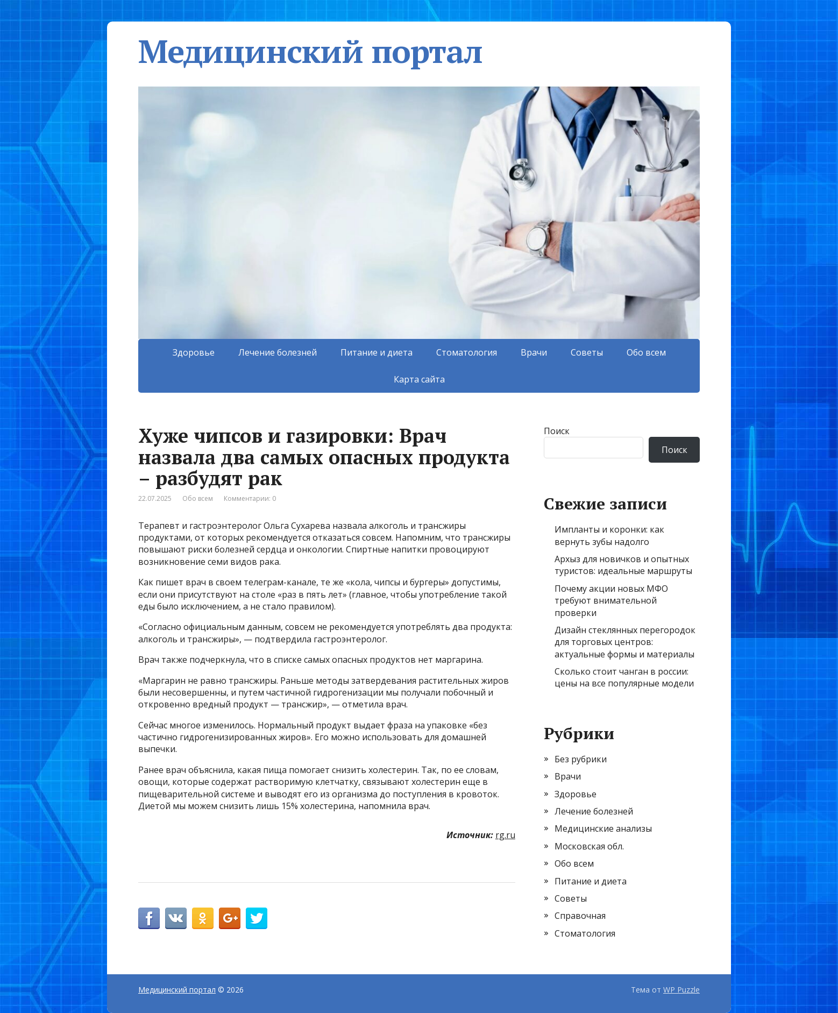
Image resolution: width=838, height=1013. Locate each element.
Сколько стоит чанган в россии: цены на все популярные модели (624, 677)
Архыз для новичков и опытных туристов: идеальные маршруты (623, 565)
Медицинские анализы (603, 828)
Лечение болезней (277, 352)
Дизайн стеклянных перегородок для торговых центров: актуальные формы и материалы (625, 642)
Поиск (557, 431)
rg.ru (505, 835)
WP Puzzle (681, 989)
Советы (587, 352)
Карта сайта (419, 379)
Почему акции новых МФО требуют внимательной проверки (611, 601)
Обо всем (646, 352)
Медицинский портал (310, 51)
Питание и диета (376, 352)
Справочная (580, 916)
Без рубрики (581, 759)
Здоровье (194, 352)
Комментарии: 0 (250, 498)
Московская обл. (589, 846)
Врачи (534, 352)
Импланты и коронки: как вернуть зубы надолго (609, 535)
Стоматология (466, 352)
